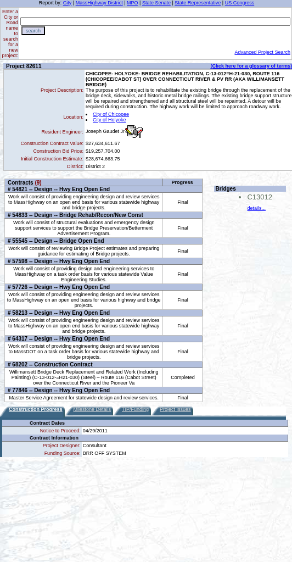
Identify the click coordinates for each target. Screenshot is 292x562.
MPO (132, 2)
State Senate (156, 2)
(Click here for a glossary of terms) (251, 66)
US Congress (240, 2)
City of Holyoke (109, 120)
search (33, 31)
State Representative (198, 2)
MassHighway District (99, 2)
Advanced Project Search (262, 52)
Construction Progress (36, 409)
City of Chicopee (111, 114)
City (67, 2)
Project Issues (175, 409)
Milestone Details (92, 409)
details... (256, 208)
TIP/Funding (135, 409)
